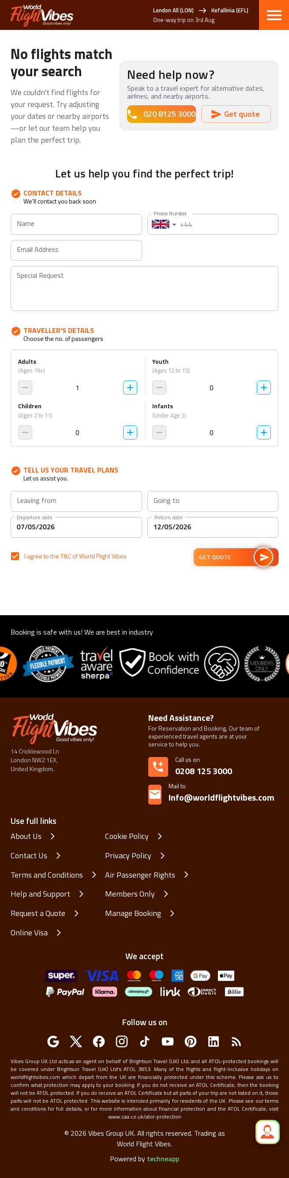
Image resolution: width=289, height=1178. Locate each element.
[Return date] (213, 527)
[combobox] (76, 501)
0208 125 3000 (203, 771)
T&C (65, 556)
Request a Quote (38, 913)
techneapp (163, 1158)
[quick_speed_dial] (267, 1132)
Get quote (236, 114)
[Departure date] (76, 527)
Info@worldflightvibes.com (221, 793)
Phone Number (170, 213)
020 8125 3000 (161, 114)
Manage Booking (133, 913)
